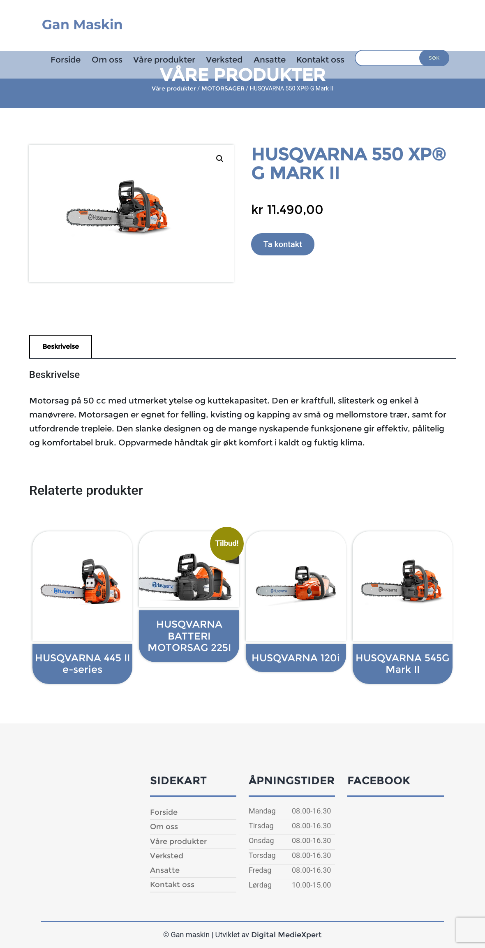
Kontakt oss (320, 60)
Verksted (224, 60)
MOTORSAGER (223, 88)
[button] (219, 158)
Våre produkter (164, 60)
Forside (66, 60)
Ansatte (270, 60)
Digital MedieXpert (286, 934)
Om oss (107, 60)
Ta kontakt (282, 244)
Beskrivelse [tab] (60, 346)
